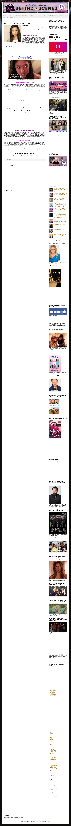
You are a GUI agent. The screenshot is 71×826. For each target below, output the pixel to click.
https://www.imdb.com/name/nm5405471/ (29, 79)
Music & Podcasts (51, 691)
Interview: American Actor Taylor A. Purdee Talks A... (53, 754)
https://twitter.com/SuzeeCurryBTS (53, 461)
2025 (50, 731)
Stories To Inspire (51, 689)
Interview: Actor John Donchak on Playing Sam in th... (53, 768)
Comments (51, 789)
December (51, 739)
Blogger (49, 821)
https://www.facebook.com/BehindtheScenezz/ (25, 58)
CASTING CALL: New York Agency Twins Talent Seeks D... (53, 751)
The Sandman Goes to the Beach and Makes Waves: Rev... (53, 749)
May (51, 770)
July (51, 745)
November (51, 740)
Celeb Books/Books (52, 692)
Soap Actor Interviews (52, 690)
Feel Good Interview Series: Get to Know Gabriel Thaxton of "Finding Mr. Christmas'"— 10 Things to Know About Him (60, 199)
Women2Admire (12, 17)
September (52, 743)
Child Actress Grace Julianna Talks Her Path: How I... (53, 763)
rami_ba (43, 821)
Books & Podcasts (32, 15)
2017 (50, 778)
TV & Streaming (51, 693)
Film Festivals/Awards (52, 695)
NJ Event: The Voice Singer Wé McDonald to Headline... (53, 766)
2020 (50, 737)
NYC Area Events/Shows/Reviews (54, 688)
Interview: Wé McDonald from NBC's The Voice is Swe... (53, 757)
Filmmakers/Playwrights (7, 15)
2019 (50, 738)
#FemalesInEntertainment (17, 15)
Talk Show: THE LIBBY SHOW (41, 15)
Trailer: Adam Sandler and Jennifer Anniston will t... (53, 760)
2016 (50, 779)
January (51, 775)
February (51, 774)
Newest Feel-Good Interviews (52, 15)
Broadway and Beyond (62, 15)
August (51, 744)
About (50, 687)
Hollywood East (5, 17)
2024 (50, 732)
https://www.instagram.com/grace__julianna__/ (25, 155)
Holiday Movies (24, 15)
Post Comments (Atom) (11, 190)
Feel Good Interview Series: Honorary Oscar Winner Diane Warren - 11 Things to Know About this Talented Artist (60, 235)
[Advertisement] (56, 144)
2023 (50, 733)
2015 (50, 780)
